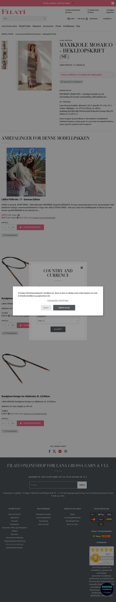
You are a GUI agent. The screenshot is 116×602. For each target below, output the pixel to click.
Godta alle (64, 308)
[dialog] (58, 301)
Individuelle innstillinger (58, 300)
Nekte (46, 308)
